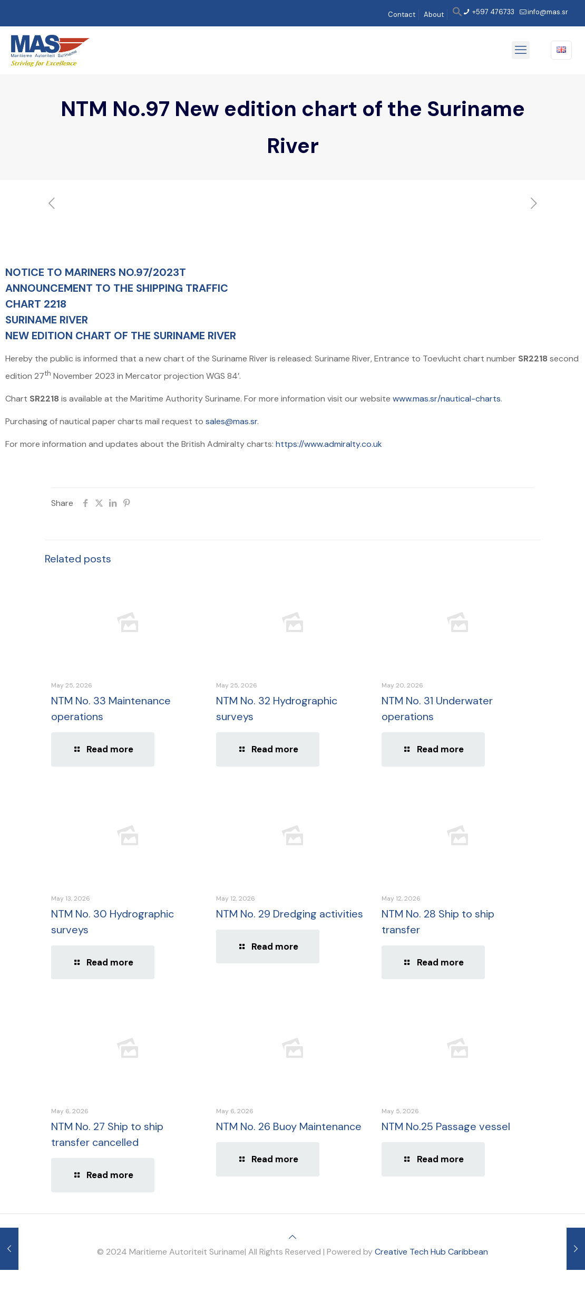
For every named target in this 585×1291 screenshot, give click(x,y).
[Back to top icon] (292, 1236)
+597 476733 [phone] (492, 11)
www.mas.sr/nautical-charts (447, 398)
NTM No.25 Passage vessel (446, 1126)
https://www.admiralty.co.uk (329, 444)
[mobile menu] (521, 50)
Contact (401, 14)
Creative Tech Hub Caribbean (431, 1251)
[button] (457, 14)
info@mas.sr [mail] (548, 11)
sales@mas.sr (231, 421)
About (434, 14)
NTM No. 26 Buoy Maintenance (289, 1126)
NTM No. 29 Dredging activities (289, 914)
